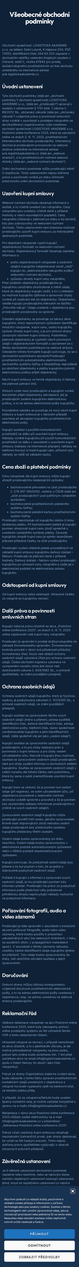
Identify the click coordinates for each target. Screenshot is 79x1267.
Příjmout (39, 1234)
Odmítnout (39, 1245)
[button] (73, 1191)
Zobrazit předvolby (39, 1257)
